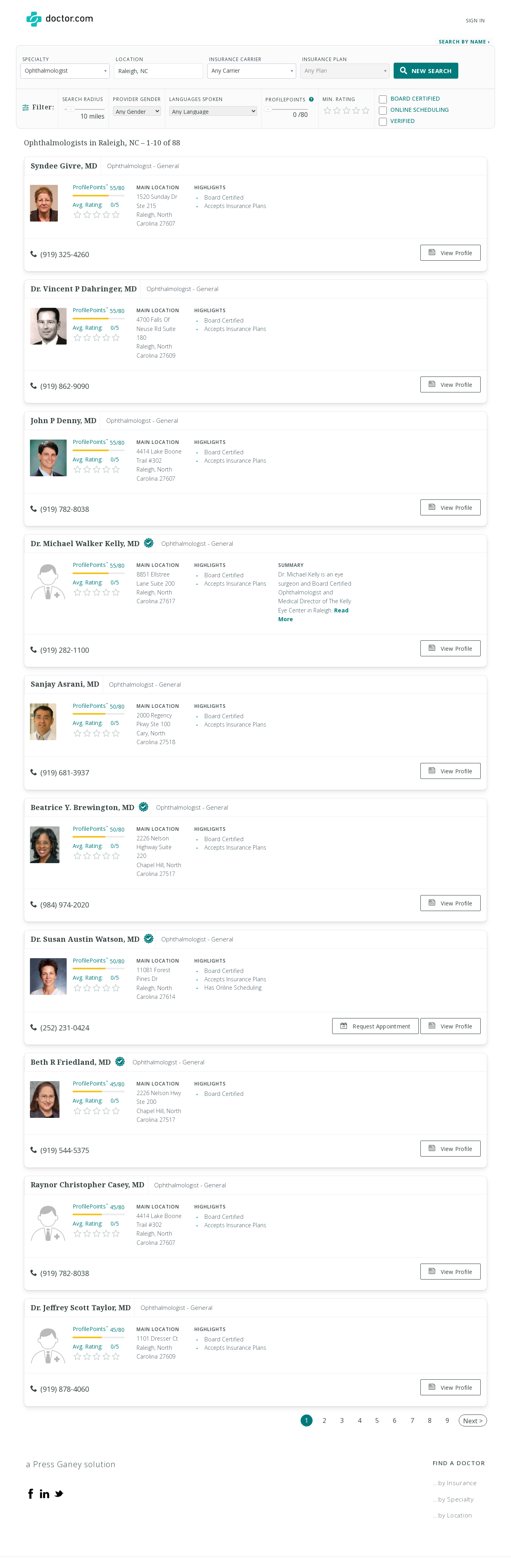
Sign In (475, 20)
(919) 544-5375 (59, 1113)
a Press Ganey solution (71, 1413)
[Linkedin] (45, 1442)
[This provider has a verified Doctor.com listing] (149, 524)
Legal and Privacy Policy (264, 1527)
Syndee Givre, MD (64, 160)
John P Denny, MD (64, 406)
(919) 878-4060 (59, 1343)
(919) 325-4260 (59, 249)
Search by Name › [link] (464, 36)
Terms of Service (342, 1527)
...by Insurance (455, 1432)
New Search (426, 65)
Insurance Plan (324, 54)
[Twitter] (58, 1442)
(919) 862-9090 (59, 376)
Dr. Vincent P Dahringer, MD (84, 278)
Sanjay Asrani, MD (65, 661)
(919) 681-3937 (59, 749)
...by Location (453, 1465)
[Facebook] (31, 1442)
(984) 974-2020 (59, 877)
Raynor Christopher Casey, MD (88, 1143)
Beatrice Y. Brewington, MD (84, 779)
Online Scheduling (414, 105)
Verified (397, 116)
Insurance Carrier (235, 54)
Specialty (35, 54)
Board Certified (409, 93)
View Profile (450, 248)
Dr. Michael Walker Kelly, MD (86, 524)
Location (129, 54)
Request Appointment (371, 994)
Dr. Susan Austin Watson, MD (86, 906)
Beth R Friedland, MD (72, 1025)
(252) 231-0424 (59, 995)
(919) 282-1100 (59, 631)
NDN (478, 1527)
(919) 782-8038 (59, 494)
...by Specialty (453, 1448)
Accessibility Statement (420, 1527)
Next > (473, 1370)
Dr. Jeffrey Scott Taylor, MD (81, 1261)
